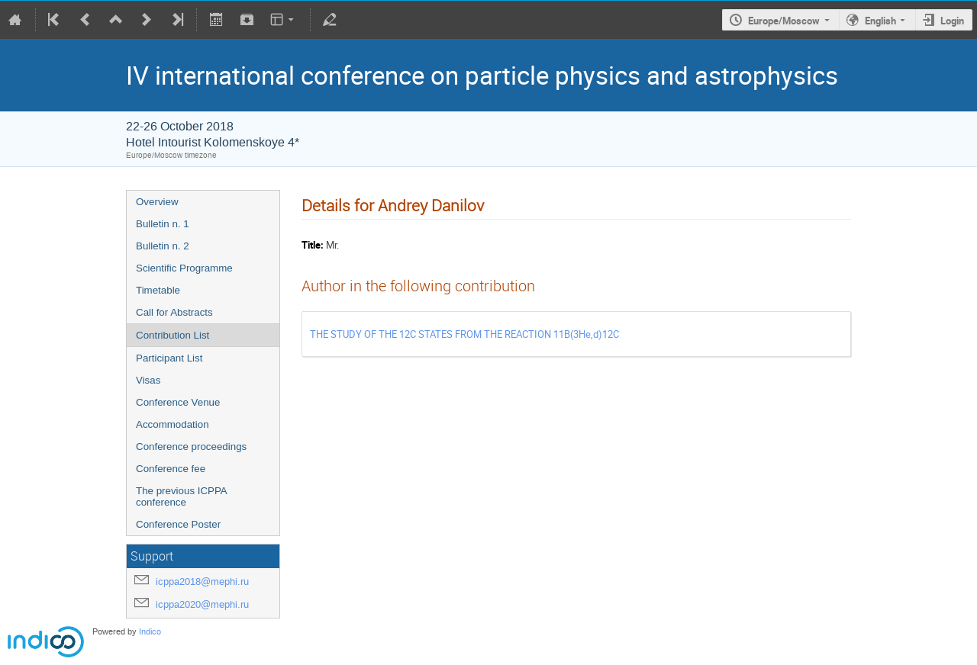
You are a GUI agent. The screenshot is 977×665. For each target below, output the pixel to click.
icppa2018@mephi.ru (202, 581)
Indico (150, 632)
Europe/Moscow (784, 20)
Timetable (158, 290)
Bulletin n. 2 (162, 246)
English (880, 20)
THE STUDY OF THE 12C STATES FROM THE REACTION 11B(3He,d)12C (464, 334)
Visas (148, 380)
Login (952, 20)
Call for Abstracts (174, 312)
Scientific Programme (184, 268)
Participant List (169, 358)
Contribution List (172, 335)
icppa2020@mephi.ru (202, 604)
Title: (312, 245)
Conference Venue (178, 402)
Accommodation (172, 424)
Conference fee (170, 468)
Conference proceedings (191, 446)
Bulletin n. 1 (162, 224)
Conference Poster (178, 524)
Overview (157, 201)
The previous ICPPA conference (181, 496)
